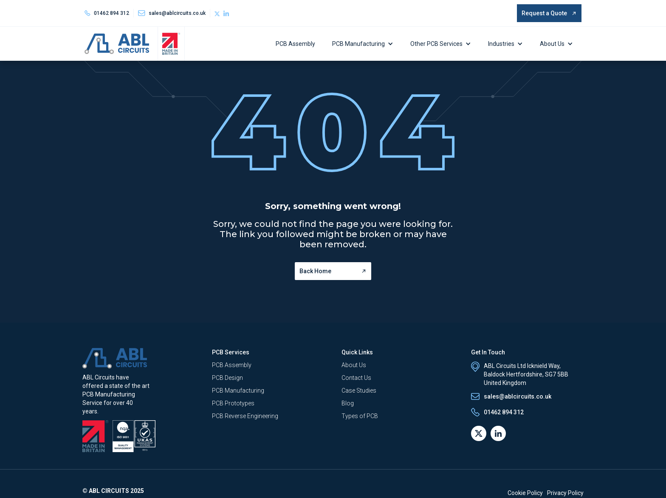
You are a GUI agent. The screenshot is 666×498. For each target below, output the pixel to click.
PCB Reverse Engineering (245, 416)
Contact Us (356, 377)
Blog (347, 403)
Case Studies (358, 390)
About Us (552, 43)
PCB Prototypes (233, 403)
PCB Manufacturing (358, 43)
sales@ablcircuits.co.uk (517, 396)
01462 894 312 (111, 13)
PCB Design (227, 377)
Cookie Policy (525, 493)
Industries (501, 43)
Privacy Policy (565, 493)
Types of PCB (359, 416)
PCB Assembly (295, 43)
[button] (365, 44)
